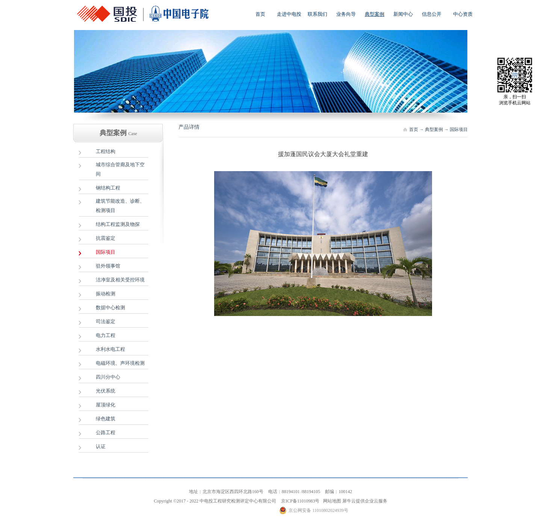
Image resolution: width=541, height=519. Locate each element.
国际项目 (459, 129)
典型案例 (434, 129)
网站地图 (331, 501)
